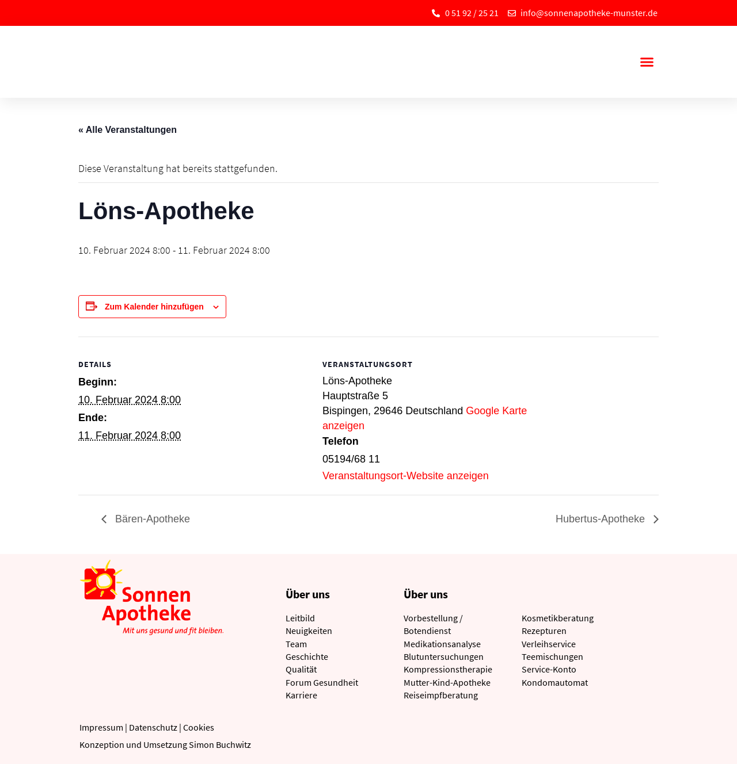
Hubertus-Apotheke (602, 519)
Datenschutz (153, 727)
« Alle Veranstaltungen (127, 130)
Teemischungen (552, 656)
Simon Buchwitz (220, 744)
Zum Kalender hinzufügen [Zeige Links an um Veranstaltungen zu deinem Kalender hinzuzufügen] (154, 306)
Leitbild (300, 618)
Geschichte (307, 656)
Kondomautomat (555, 682)
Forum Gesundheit (322, 682)
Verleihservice (549, 644)
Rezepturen (544, 630)
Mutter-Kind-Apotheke (447, 682)
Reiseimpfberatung (441, 695)
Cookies (198, 727)
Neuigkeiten (309, 630)
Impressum (101, 727)
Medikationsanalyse (442, 644)
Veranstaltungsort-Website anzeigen (405, 476)
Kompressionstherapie (448, 669)
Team (296, 644)
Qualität (301, 669)
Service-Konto (549, 669)
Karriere (301, 695)
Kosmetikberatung (558, 618)
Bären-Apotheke (151, 519)
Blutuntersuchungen (444, 656)
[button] (647, 62)
